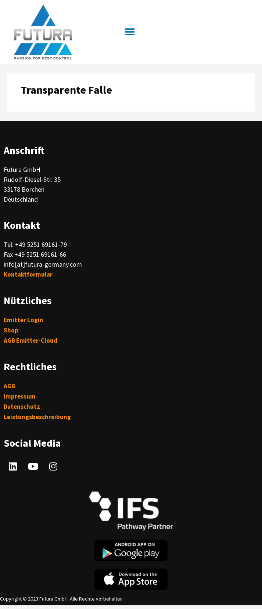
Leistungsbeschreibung (37, 417)
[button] (129, 32)
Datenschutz (22, 407)
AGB (9, 386)
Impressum (20, 396)
